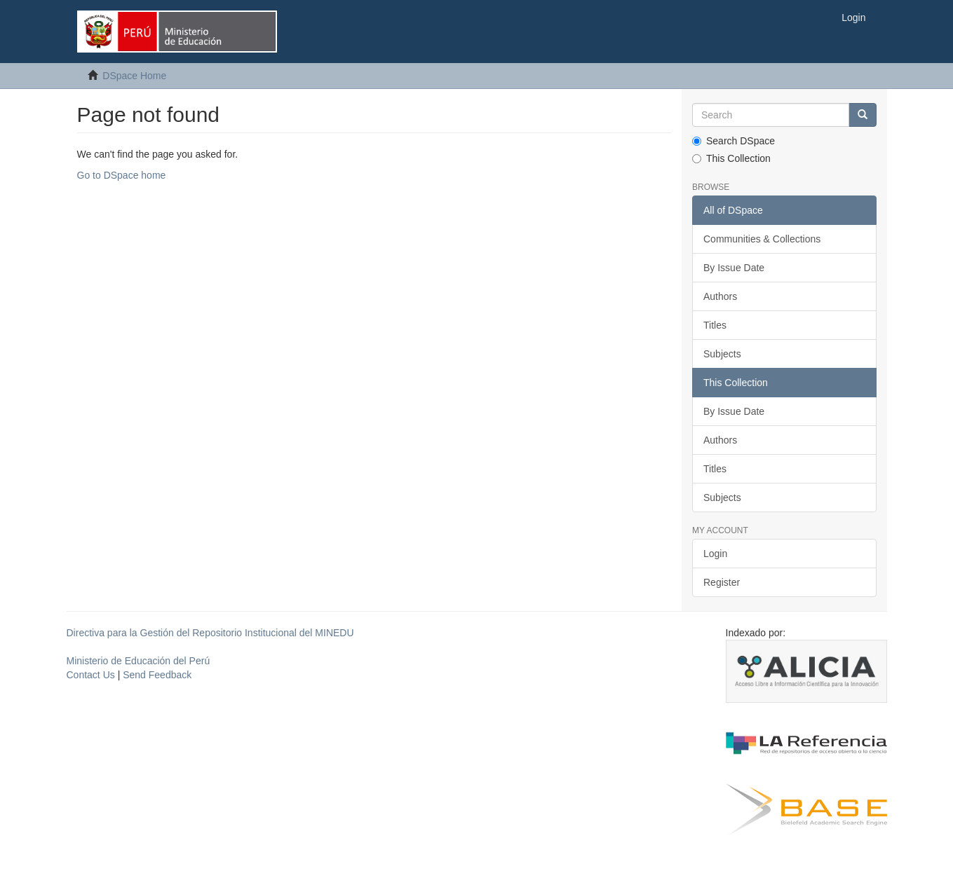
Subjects (722, 353)
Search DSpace (733, 140)
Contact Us (91, 674)
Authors (720, 296)
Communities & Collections (761, 239)
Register (721, 582)
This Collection (731, 158)
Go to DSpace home (121, 175)
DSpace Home (134, 75)
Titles (714, 325)
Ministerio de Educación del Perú (138, 660)
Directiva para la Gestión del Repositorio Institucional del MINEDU (210, 632)
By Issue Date (733, 267)
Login (715, 553)
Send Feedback (157, 674)
